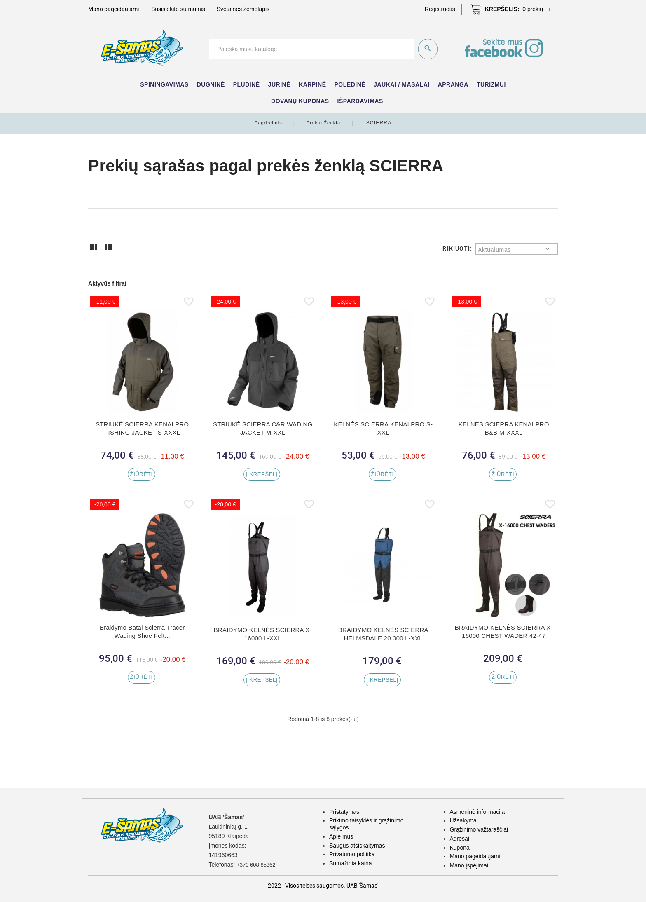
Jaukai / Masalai (402, 84)
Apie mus (341, 836)
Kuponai (460, 847)
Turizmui (491, 84)
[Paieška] (311, 49)
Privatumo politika (352, 854)
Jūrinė (279, 84)
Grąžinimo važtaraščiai (479, 829)
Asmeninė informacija (477, 811)
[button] (440, 9)
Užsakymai (464, 820)
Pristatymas (344, 811)
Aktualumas (494, 249)
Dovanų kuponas (300, 101)
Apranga (453, 84)
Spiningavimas (164, 84)
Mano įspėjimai (469, 865)
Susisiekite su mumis (178, 9)
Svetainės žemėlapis (243, 9)
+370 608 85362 (257, 864)
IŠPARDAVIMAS (360, 101)
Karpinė (312, 84)
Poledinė (350, 84)
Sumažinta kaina (350, 863)
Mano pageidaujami (475, 856)
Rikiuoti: (457, 248)
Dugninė (211, 84)
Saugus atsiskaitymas (357, 845)
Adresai (459, 838)
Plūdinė (246, 84)
